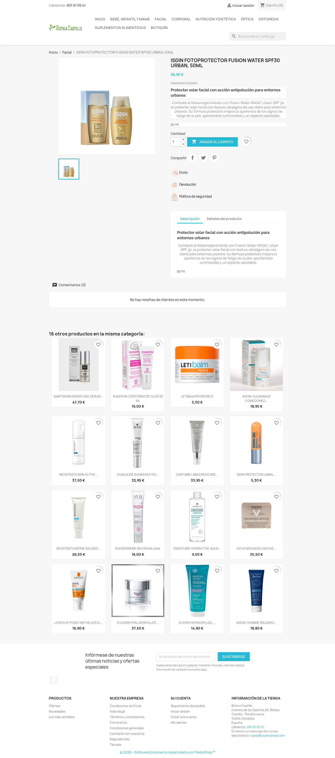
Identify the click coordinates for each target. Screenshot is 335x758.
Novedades (57, 711)
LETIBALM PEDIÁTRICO (197, 396)
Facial (161, 19)
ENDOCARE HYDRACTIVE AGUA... (197, 549)
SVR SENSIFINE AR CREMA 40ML (138, 549)
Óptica (247, 19)
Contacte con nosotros (127, 734)
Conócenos (118, 722)
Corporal (181, 19)
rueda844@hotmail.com (267, 735)
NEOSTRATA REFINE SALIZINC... (78, 549)
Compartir (192, 157)
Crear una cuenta (184, 717)
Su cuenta (181, 698)
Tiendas (116, 745)
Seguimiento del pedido (188, 706)
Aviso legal (117, 711)
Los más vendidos (62, 717)
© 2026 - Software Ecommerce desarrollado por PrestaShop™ (167, 752)
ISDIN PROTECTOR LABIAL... (256, 474)
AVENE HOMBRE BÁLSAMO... (256, 623)
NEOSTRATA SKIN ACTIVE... (78, 474)
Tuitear (203, 157)
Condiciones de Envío (125, 706)
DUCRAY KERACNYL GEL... (197, 623)
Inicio (100, 19)
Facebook (53, 680)
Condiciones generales (127, 728)
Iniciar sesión (180, 711)
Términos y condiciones (127, 717)
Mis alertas (179, 722)
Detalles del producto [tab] (224, 219)
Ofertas (54, 706)
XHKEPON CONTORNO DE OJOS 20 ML (138, 398)
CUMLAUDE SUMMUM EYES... (138, 474)
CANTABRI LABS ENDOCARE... (197, 474)
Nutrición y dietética (216, 19)
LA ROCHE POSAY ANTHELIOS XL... (78, 623)
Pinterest (214, 157)
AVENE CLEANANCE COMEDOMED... (256, 398)
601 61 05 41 (76, 5)
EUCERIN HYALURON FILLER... (138, 623)
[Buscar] (258, 36)
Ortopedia (269, 19)
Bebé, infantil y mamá (130, 19)
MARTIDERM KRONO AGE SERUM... (78, 396)
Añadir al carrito (212, 142)
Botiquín (159, 27)
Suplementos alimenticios (120, 27)
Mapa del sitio (120, 739)
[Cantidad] (176, 142)
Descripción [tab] (190, 219)
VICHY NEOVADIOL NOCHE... (256, 549)
